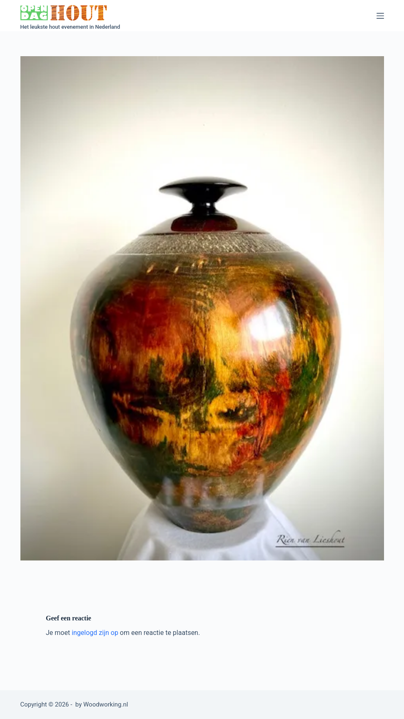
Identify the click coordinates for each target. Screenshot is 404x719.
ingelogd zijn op (95, 633)
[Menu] (380, 16)
